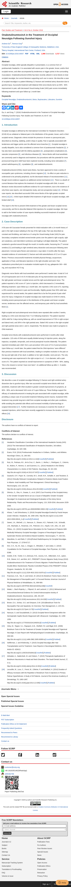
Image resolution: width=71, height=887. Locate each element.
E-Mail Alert (5, 715)
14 (8, 197)
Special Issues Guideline (12, 706)
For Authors (41, 845)
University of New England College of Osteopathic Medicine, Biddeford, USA (30, 47)
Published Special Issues (12, 701)
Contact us (5, 741)
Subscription (6, 866)
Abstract (5, 61)
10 (45, 173)
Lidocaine (51, 99)
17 (18, 407)
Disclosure (7, 419)
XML (38, 54)
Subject (4, 845)
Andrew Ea (6, 44)
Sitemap (5, 852)
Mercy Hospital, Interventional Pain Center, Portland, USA (23, 50)
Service (5, 859)
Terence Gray (17, 44)
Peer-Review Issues (44, 848)
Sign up (46, 884)
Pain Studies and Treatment (12, 30)
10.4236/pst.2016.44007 (15, 54)
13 (59, 190)
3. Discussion (9, 374)
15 (11, 197)
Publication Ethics (43, 866)
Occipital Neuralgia (9, 99)
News (39, 855)
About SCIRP (44, 838)
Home (6, 18)
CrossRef (42, 459)
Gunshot (59, 99)
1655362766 (9, 774)
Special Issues (42, 852)
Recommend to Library (9, 737)
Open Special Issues (10, 696)
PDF (26, 54)
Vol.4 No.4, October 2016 (33, 30)
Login (6, 11)
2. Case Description (12, 221)
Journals (14, 18)
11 (66, 177)
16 (12, 200)
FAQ (3, 873)
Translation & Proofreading (11, 869)
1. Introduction (9, 125)
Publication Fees (43, 842)
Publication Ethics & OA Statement (14, 724)
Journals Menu (10, 689)
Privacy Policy (42, 876)
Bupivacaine (42, 99)
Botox (35, 99)
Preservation (42, 869)
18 (8, 414)
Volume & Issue (7, 876)
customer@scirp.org (12, 767)
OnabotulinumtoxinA (24, 99)
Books (4, 848)
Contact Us (6, 855)
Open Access (42, 863)
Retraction (41, 873)
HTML (32, 54)
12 (52, 180)
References (7, 439)
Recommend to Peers (9, 732)
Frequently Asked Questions (11, 728)
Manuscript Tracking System (12, 863)
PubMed (50, 459)
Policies (41, 859)
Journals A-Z (6, 842)
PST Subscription (7, 720)
